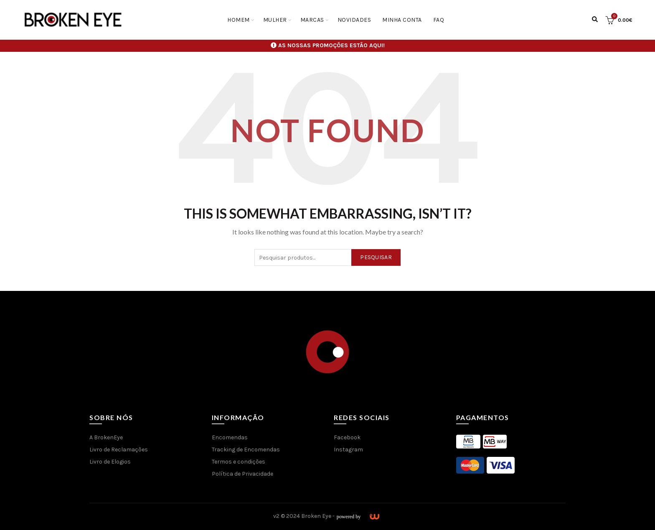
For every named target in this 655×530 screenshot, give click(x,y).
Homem (238, 19)
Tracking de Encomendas (246, 449)
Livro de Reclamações (118, 449)
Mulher (275, 19)
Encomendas (230, 437)
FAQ (438, 19)
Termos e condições (238, 461)
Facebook (347, 437)
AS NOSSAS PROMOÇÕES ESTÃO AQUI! (331, 45)
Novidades (354, 19)
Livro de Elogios (110, 461)
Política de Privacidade (242, 473)
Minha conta (402, 19)
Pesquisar (376, 257)
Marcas (312, 19)
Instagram (348, 449)
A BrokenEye (106, 437)
